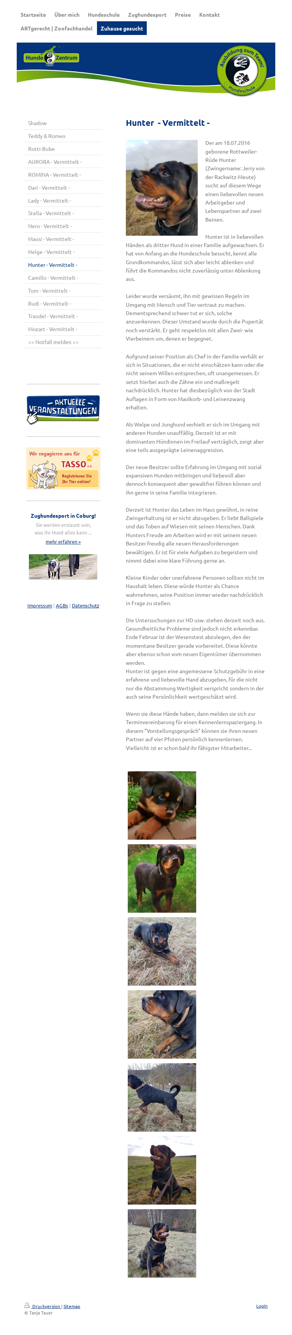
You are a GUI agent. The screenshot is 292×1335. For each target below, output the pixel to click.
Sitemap (71, 1306)
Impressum (39, 605)
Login (262, 1306)
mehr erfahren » (63, 541)
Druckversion (42, 1306)
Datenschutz (85, 605)
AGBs (62, 605)
